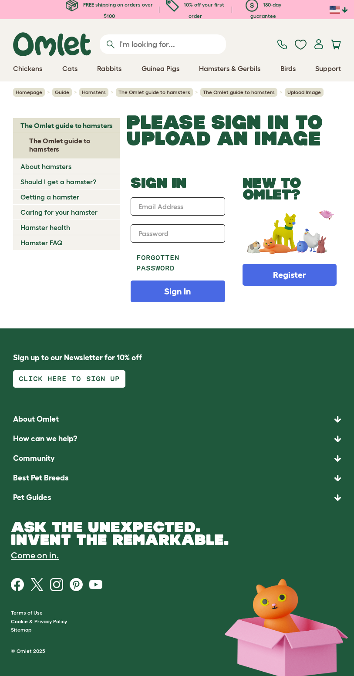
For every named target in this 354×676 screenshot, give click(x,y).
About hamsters (45, 166)
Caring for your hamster (59, 212)
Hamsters (94, 92)
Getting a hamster (49, 197)
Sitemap (21, 629)
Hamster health (45, 227)
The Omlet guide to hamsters (154, 92)
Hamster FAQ (41, 243)
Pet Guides (32, 497)
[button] (177, 497)
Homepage (29, 92)
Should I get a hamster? (58, 182)
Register (289, 275)
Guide (62, 92)
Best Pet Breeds (41, 477)
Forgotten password (157, 262)
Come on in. (35, 555)
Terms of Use (27, 612)
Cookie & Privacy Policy (39, 621)
